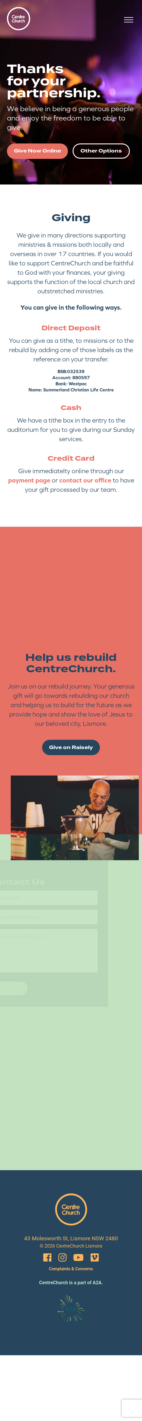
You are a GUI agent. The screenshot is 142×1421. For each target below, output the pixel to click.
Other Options (101, 151)
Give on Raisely (71, 747)
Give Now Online (37, 151)
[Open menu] (128, 19)
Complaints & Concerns (71, 1268)
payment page (29, 480)
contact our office (85, 480)
